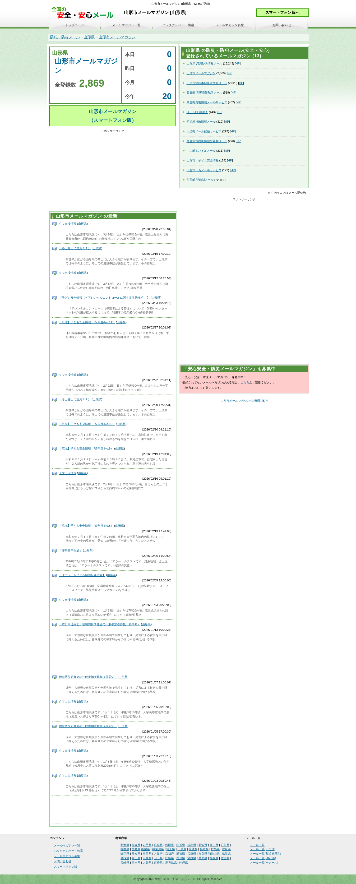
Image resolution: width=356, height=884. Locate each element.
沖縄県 (183, 862)
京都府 (169, 853)
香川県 (180, 858)
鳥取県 (226, 853)
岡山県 (136, 858)
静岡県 (125, 853)
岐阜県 (226, 849)
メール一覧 (257, 844)
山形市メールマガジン (117, 37)
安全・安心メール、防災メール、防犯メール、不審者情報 (84, 13)
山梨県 (145, 849)
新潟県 (202, 844)
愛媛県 (191, 858)
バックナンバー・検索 (178, 25)
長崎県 (125, 862)
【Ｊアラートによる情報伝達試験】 (82, 575)
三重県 (147, 853)
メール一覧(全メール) (264, 862)
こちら (245, 382)
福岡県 (214, 858)
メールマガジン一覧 (126, 25)
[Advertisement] (112, 171)
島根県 (125, 858)
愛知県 (136, 853)
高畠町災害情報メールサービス (207, 102)
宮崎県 (158, 862)
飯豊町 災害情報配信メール (204, 92)
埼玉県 (170, 849)
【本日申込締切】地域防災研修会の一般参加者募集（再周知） (99, 624)
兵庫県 (191, 853)
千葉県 (182, 849)
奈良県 (202, 853)
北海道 (125, 844)
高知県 (202, 858)
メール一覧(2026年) (263, 858)
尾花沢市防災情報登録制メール (207, 141)
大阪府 (158, 853)
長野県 (136, 849)
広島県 (147, 858)
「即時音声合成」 (70, 550)
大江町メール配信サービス (204, 131)
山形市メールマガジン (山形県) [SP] (244, 400)
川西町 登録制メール (200, 179)
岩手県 (147, 844)
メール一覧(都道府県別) (265, 853)
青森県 (136, 844)
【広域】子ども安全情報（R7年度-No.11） (87, 322)
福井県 (125, 849)
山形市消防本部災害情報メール (207, 83)
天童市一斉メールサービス (204, 170)
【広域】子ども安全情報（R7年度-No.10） (87, 423)
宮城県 (158, 844)
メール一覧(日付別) (262, 849)
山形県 (89, 37)
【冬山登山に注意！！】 (75, 248)
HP (238, 63)
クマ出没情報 (67, 223)
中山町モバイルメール (201, 150)
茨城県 (193, 849)
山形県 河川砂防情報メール (204, 63)
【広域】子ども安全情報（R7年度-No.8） (86, 525)
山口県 (158, 858)
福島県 (191, 844)
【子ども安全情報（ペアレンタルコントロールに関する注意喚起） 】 (104, 297)
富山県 (214, 844)
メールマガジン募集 (230, 25)
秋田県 (169, 844)
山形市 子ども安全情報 (203, 160)
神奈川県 (158, 849)
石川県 (225, 844)
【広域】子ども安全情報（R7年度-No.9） (86, 448)
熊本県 (136, 862)
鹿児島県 (171, 862)
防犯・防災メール (65, 37)
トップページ (74, 25)
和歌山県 (214, 853)
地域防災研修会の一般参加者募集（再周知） (88, 676)
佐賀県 (225, 858)
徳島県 (169, 858)
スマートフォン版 (65, 866)
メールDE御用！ (197, 112)
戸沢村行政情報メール (201, 121)
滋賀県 (180, 853)
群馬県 (215, 849)
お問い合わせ (281, 25)
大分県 (147, 862)
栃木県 (204, 849)
